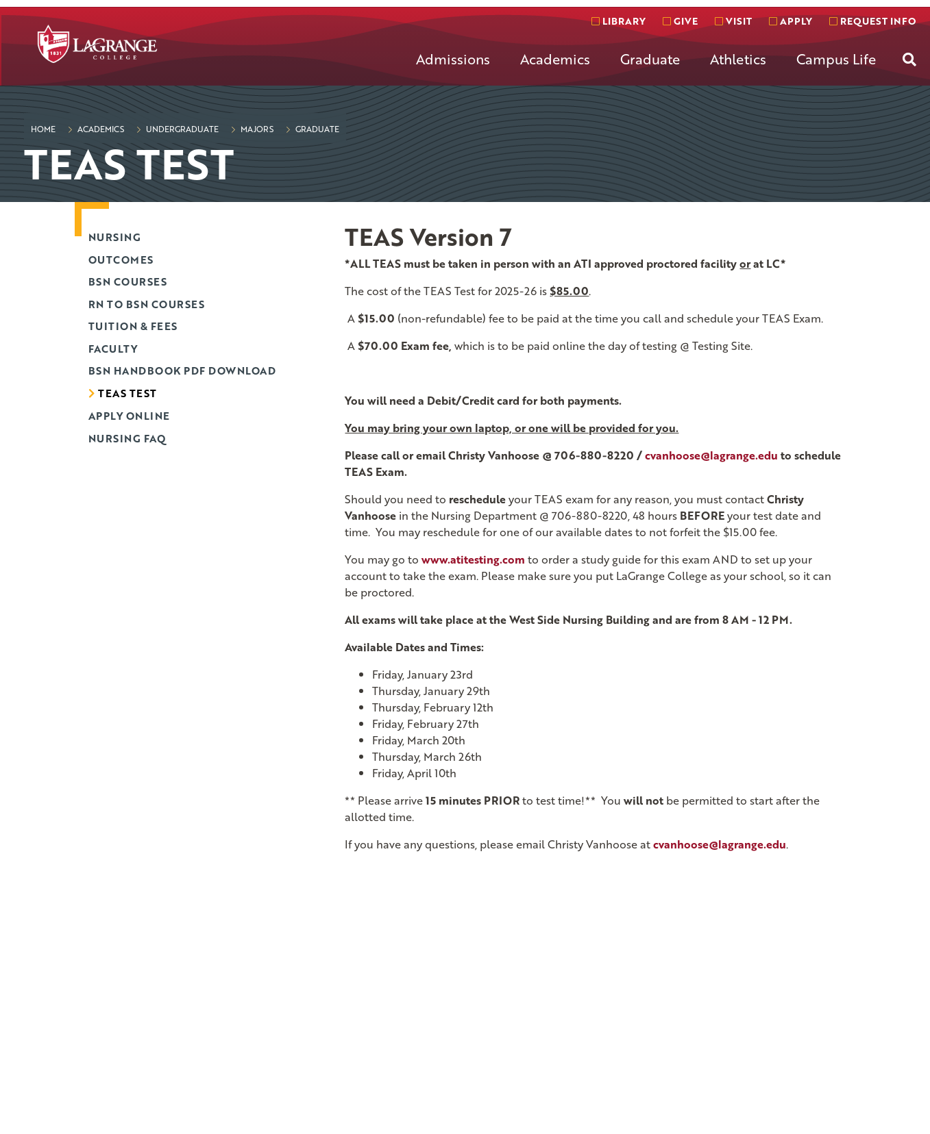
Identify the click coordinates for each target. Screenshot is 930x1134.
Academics (555, 59)
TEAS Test (127, 393)
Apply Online (129, 415)
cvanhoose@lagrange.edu (719, 844)
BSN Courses (127, 281)
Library (618, 21)
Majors (255, 129)
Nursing (114, 236)
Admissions (453, 59)
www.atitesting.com (473, 559)
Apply (790, 21)
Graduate (650, 59)
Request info (872, 21)
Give (680, 21)
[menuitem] (453, 70)
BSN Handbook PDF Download (182, 370)
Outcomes (121, 259)
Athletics (738, 59)
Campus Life (836, 59)
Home (43, 129)
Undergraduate (181, 129)
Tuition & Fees (133, 325)
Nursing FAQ (127, 438)
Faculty (113, 348)
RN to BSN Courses (146, 304)
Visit (733, 21)
